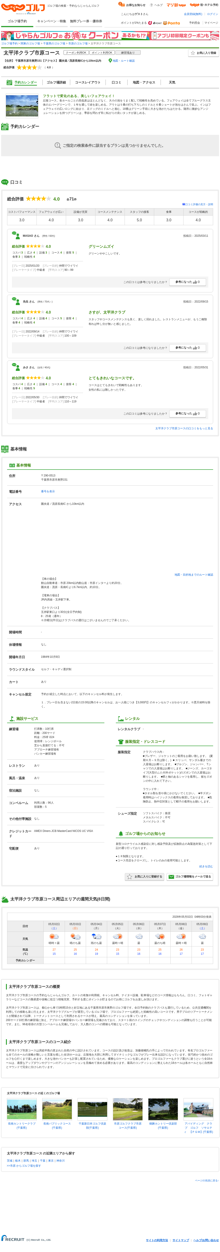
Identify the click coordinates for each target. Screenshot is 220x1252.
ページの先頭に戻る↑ (207, 1180)
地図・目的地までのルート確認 (194, 574)
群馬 (26, 1160)
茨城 (9, 1160)
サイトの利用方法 (157, 1240)
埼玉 (34, 1160)
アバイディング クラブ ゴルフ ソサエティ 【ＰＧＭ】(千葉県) (198, 1128)
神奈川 (60, 1160)
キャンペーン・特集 (51, 21)
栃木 (18, 1160)
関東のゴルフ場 (30, 43)
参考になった (187, 282)
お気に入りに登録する (144, 877)
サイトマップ (181, 1240)
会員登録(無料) (193, 14)
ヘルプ (158, 5)
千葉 (42, 1160)
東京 (51, 1160)
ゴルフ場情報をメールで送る (190, 877)
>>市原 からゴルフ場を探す (24, 1165)
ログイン (212, 14)
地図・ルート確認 (124, 60)
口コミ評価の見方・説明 (199, 204)
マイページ (211, 22)
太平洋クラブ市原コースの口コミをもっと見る (184, 428)
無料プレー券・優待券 (86, 21)
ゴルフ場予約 (17, 21)
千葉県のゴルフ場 (54, 43)
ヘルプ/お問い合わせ (206, 1240)
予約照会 (194, 22)
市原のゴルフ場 (78, 43)
